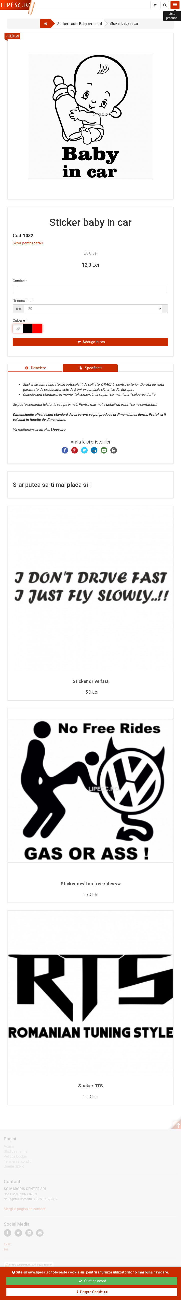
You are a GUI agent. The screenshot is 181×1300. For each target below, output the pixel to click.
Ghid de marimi (16, 1152)
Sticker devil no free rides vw (91, 883)
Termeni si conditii (18, 1162)
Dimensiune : (23, 301)
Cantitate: (20, 281)
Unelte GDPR (14, 1167)
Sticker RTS (90, 1085)
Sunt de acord (92, 1281)
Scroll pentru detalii (28, 243)
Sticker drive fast (91, 681)
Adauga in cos (91, 342)
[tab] (35, 368)
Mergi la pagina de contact (24, 1210)
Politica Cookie (15, 1157)
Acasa (9, 1147)
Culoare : (20, 320)
